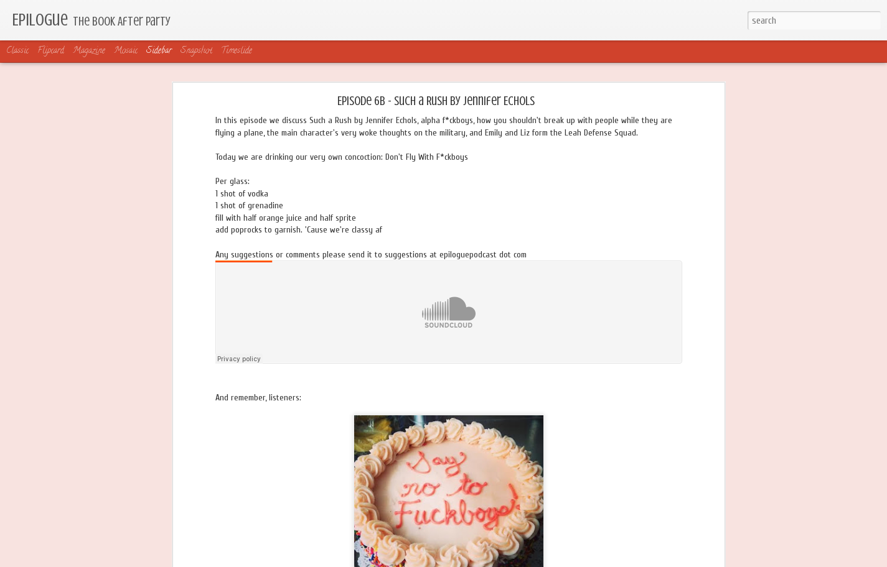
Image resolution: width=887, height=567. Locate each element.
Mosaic (126, 51)
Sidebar (159, 51)
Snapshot (196, 51)
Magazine (89, 51)
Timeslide (236, 51)
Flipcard (50, 51)
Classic (17, 51)
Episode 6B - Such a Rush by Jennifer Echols (436, 101)
